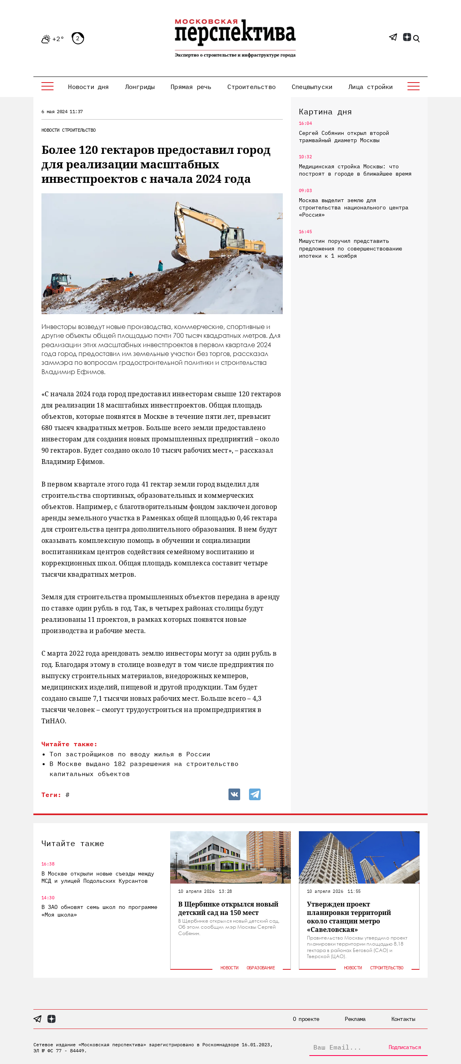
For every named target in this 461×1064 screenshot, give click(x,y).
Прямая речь (191, 87)
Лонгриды (140, 87)
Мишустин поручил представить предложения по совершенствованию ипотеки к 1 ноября (350, 248)
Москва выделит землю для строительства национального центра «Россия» (353, 207)
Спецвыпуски (312, 87)
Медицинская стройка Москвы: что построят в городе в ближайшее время (355, 170)
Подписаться (405, 1047)
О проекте (306, 1019)
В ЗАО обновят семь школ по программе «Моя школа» (99, 910)
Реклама (355, 1019)
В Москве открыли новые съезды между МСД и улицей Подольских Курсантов (97, 877)
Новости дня (88, 87)
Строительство (251, 87)
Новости (50, 130)
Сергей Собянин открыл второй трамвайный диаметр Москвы (344, 136)
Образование (261, 968)
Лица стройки (370, 87)
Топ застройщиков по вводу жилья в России (129, 754)
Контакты (403, 1019)
